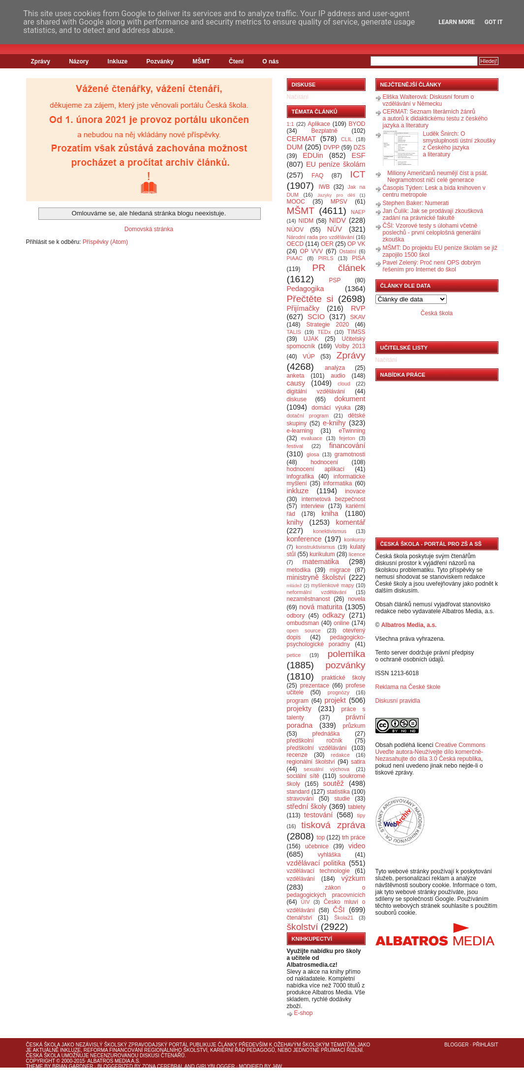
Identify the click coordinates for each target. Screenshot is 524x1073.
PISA (358, 258)
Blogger (456, 1044)
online (341, 623)
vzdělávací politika (316, 863)
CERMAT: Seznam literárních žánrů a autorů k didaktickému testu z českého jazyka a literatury (435, 118)
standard (298, 791)
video (356, 846)
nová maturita (320, 607)
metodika (299, 569)
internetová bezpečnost (334, 499)
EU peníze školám (336, 164)
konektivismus (329, 531)
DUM (295, 147)
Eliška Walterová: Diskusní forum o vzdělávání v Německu (428, 100)
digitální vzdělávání (316, 391)
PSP (335, 280)
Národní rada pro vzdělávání (320, 237)
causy (296, 383)
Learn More (456, 22)
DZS (360, 147)
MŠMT (201, 61)
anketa (296, 375)
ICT (358, 174)
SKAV (357, 317)
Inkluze (118, 61)
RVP (358, 308)
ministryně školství (316, 577)
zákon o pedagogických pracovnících (326, 891)
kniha (329, 513)
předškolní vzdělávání (317, 748)
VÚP (309, 356)
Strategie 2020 (327, 324)
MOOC (296, 201)
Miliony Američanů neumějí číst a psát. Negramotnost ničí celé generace (437, 176)
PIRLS (325, 258)
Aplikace (319, 123)
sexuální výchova (326, 769)
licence (357, 554)
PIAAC (295, 258)
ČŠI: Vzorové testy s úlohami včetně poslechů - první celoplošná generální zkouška (432, 232)
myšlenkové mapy (332, 585)
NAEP (358, 212)
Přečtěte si (310, 299)
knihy (295, 522)
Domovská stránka (148, 229)
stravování (300, 798)
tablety (356, 807)
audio (338, 375)
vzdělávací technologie (318, 870)
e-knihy (334, 423)
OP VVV (311, 251)
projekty (299, 709)
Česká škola (437, 313)
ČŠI (339, 910)
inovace (355, 491)
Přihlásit (485, 1044)
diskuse (297, 399)
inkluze (298, 491)
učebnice (317, 846)
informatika (337, 483)
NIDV (337, 220)
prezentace (314, 685)
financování (347, 445)
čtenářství (299, 917)
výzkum (353, 878)
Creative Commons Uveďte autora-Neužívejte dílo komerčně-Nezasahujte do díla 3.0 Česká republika (430, 752)
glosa (313, 454)
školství (302, 927)
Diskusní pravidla (397, 700)
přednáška (325, 733)
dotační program (308, 415)
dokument (349, 399)
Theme (34, 1066)
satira (358, 761)
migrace (340, 569)
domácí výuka (330, 407)
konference (304, 539)
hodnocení (324, 462)
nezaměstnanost (308, 599)
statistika (338, 791)
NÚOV (295, 229)
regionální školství (311, 761)
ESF (359, 155)
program (298, 700)
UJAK (311, 338)
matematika (321, 562)
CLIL (346, 139)
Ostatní (347, 251)
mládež (294, 585)
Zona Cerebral (163, 1066)
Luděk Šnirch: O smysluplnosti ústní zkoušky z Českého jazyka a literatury (459, 144)
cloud (344, 384)
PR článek (338, 268)
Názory (79, 61)
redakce (340, 755)
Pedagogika (305, 289)
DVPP (331, 147)
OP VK (356, 243)
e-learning (300, 430)
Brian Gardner (72, 1066)
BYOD (357, 123)
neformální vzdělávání (317, 592)
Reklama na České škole (408, 687)
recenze (297, 754)
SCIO (316, 317)
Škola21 (343, 918)
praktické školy (344, 677)
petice (294, 655)
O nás (270, 61)
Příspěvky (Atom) (105, 241)
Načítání (298, 96)
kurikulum (322, 554)
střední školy (307, 806)
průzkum (354, 725)
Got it (494, 22)
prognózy (338, 692)
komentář (351, 522)
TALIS (294, 332)
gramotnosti (350, 454)
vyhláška (329, 854)
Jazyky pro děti (336, 195)
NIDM (305, 220)
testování (318, 815)
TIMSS (356, 331)
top (320, 837)
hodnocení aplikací (316, 469)
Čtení (236, 61)
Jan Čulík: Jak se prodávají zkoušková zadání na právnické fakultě (433, 214)
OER (327, 243)
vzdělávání (301, 878)
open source (304, 630)
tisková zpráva (333, 825)
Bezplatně (324, 130)
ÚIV (305, 902)
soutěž (333, 783)
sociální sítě (303, 776)
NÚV (334, 229)
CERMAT (301, 139)
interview (312, 506)
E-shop (303, 1013)
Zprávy (40, 61)
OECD (295, 243)
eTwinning (352, 430)
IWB (324, 186)
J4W (277, 1066)
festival (295, 446)
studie (342, 798)
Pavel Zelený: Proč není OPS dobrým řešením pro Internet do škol (432, 266)
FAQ (317, 175)
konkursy (354, 539)
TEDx (324, 332)
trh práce (353, 837)
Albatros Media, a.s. (409, 625)
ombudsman (303, 623)
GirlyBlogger (215, 1066)
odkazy (333, 615)
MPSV (339, 201)
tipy (361, 815)
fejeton (347, 438)
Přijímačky (303, 308)
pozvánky (345, 665)
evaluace (311, 438)
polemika (347, 654)
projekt (335, 700)
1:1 (290, 124)
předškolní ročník (314, 740)
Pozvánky (160, 61)
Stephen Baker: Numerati (416, 203)
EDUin (313, 155)
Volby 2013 (350, 346)
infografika (300, 476)
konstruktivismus (315, 547)
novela (356, 599)
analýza (335, 367)
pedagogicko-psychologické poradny (326, 641)
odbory (296, 615)
